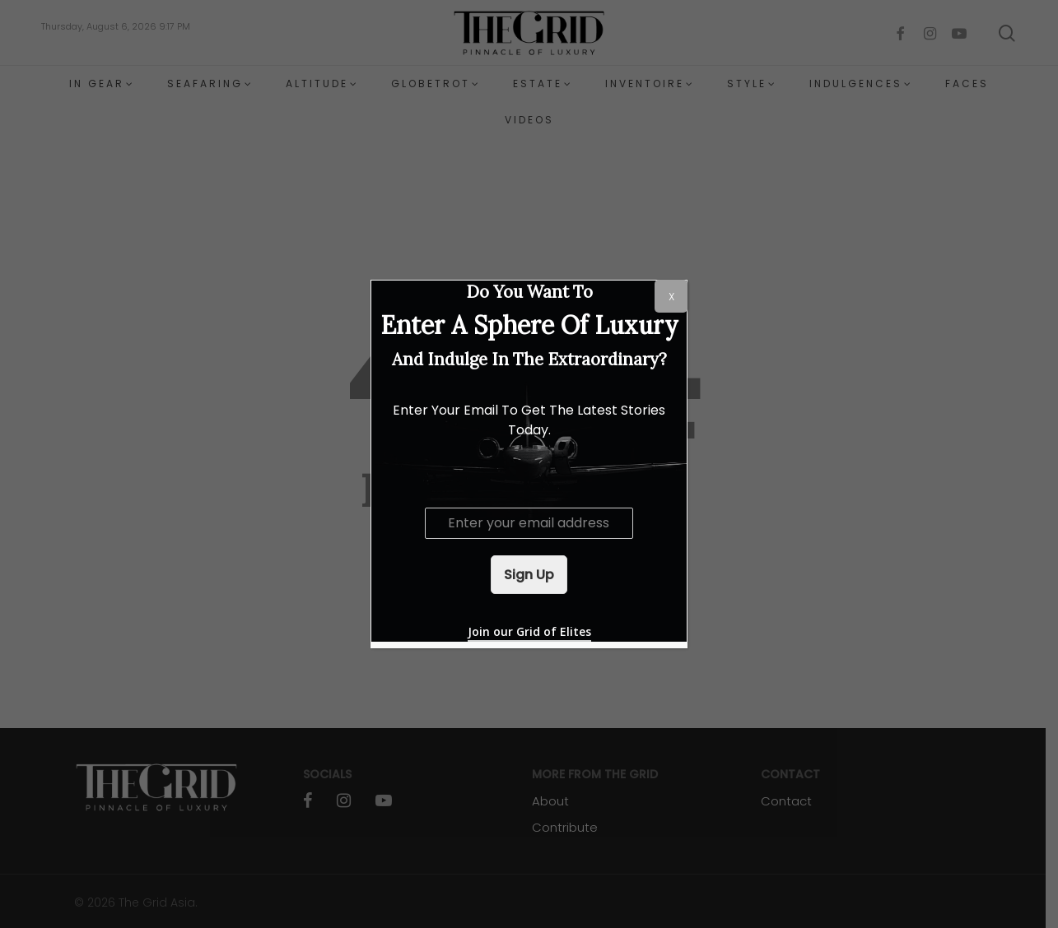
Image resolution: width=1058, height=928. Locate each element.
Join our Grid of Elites (529, 631)
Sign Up (529, 574)
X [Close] (671, 297)
